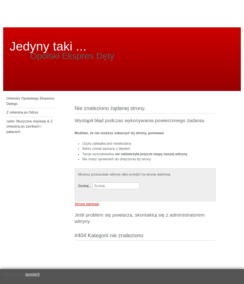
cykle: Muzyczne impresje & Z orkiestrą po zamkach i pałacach (29, 126)
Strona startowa (87, 204)
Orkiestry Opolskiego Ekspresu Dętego (30, 101)
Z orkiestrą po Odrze (22, 112)
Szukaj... (85, 186)
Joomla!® (32, 274)
